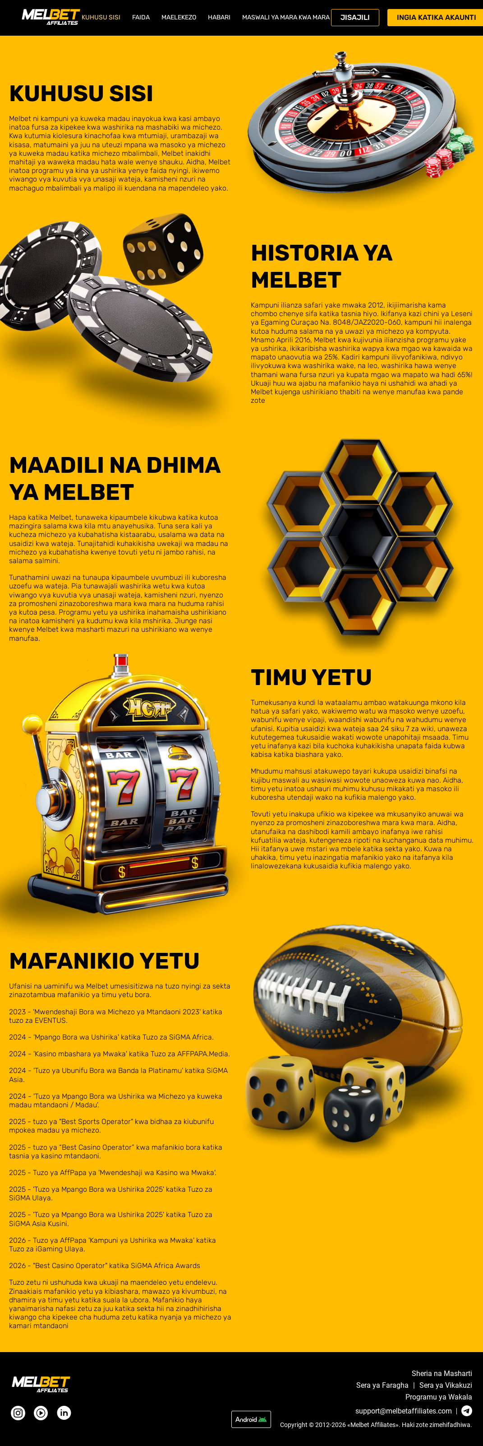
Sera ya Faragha (382, 1385)
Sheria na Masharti (442, 1373)
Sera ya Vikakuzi (445, 1385)
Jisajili (355, 17)
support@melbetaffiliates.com (403, 1411)
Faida (141, 17)
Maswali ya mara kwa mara (286, 17)
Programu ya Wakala (438, 1397)
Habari (219, 17)
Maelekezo (178, 17)
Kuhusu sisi (101, 17)
